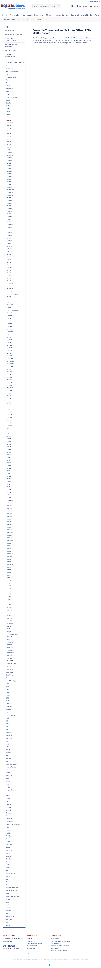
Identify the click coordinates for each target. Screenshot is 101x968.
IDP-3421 (9, 522)
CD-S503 (9, 249)
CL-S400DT (10, 270)
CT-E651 (9, 337)
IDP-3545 (9, 548)
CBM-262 (9, 176)
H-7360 (9, 497)
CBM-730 (9, 222)
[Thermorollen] (14, 15)
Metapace (9, 758)
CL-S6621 (9, 281)
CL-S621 (9, 275)
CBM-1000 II (10, 155)
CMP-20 (9, 307)
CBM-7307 (10, 224)
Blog (6, 27)
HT (7, 712)
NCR (7, 784)
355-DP (9, 147)
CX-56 (8, 428)
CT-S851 (9, 409)
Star (7, 882)
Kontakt (29, 939)
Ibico (7, 721)
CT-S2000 (9, 353)
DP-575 (9, 447)
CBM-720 (9, 216)
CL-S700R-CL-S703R (12, 294)
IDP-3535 (9, 535)
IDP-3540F (10, 540)
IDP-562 (9, 572)
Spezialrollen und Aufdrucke (11, 45)
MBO (7, 755)
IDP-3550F (10, 559)
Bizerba (8, 103)
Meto (7, 761)
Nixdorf (8, 793)
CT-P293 (9, 348)
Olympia (9, 810)
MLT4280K (10, 623)
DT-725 (9, 489)
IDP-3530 (9, 530)
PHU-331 (9, 639)
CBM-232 (9, 168)
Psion (8, 839)
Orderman (9, 821)
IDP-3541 (9, 543)
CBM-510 (9, 198)
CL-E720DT (10, 265)
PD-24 (8, 629)
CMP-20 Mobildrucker (13, 310)
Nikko (8, 787)
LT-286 (9, 599)
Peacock (8, 830)
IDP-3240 (9, 514)
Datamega (9, 672)
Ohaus (8, 798)
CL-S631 (9, 278)
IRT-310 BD (10, 578)
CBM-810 (9, 230)
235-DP (9, 134)
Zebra (8, 925)
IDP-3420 (9, 519)
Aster (7, 74)
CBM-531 (9, 206)
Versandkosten (47, 959)
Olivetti (8, 807)
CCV (7, 117)
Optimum (9, 819)
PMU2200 (9, 645)
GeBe (7, 701)
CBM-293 (9, 187)
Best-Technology (11, 97)
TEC (7, 885)
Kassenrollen (54, 943)
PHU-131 (9, 637)
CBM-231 (9, 166)
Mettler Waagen (11, 764)
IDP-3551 (9, 562)
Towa (7, 893)
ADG (7, 66)
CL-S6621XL (10, 283)
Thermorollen (9, 31)
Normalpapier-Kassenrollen (14, 35)
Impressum (30, 953)
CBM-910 (9, 233)
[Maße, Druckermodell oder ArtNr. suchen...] (46, 6)
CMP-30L (9, 326)
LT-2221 (9, 583)
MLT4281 (9, 626)
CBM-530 (9, 203)
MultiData (9, 776)
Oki (7, 801)
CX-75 (8, 433)
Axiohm (8, 83)
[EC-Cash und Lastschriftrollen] (57, 15)
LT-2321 (9, 591)
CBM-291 (9, 184)
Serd (7, 865)
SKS (7, 879)
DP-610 (9, 452)
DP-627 (9, 473)
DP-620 (9, 465)
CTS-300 (9, 415)
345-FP (9, 144)
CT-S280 (9, 372)
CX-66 (8, 431)
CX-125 (9, 423)
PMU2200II (10, 647)
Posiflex (8, 833)
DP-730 (9, 487)
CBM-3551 (10, 195)
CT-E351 (9, 334)
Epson (8, 692)
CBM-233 (9, 171)
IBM (7, 724)
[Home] (4, 15)
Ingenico (9, 735)
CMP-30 (9, 318)
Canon (8, 112)
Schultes (9, 859)
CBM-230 (9, 163)
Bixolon (8, 100)
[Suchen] (59, 6)
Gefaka (8, 704)
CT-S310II (9, 382)
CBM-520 (9, 200)
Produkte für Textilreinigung (10, 55)
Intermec (9, 738)
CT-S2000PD (10, 358)
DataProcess (10, 675)
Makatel (8, 753)
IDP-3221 (9, 511)
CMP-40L (9, 329)
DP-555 (9, 444)
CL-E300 (9, 251)
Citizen (8, 120)
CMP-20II (9, 313)
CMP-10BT (10, 305)
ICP (7, 730)
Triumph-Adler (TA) (12, 896)
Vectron (8, 905)
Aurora (8, 80)
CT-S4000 (9, 385)
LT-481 (9, 602)
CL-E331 (9, 259)
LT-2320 (9, 588)
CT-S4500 (9, 390)
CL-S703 (9, 297)
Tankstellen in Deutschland (59, 946)
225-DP (9, 131)
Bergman (9, 91)
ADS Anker (9, 68)
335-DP (9, 142)
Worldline (9, 919)
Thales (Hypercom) (12, 890)
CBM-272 (9, 182)
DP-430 (9, 441)
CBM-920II (10, 241)
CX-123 (9, 420)
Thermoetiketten (10, 50)
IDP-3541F (10, 546)
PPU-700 (9, 658)
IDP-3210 (9, 508)
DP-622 (9, 468)
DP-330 (9, 436)
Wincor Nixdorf (11, 916)
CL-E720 (9, 262)
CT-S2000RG (10, 366)
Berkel (8, 94)
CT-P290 (9, 340)
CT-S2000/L (10, 356)
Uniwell (8, 899)
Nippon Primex (11, 790)
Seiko (8, 862)
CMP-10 (9, 302)
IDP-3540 (9, 538)
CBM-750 (9, 227)
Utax (7, 902)
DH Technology (11, 681)
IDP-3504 (9, 527)
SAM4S (8, 847)
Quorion (8, 842)
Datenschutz (31, 948)
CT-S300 (9, 377)
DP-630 (9, 476)
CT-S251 (9, 369)
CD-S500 (9, 243)
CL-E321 (9, 257)
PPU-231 (9, 655)
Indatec (8, 732)
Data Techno (10, 669)
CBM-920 (9, 238)
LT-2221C (9, 586)
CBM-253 (9, 174)
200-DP (9, 125)
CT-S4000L (10, 388)
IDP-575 (9, 575)
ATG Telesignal (11, 77)
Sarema (8, 856)
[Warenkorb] (94, 6)
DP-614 (9, 460)
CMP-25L (9, 315)
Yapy (7, 922)
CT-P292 (9, 345)
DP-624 (9, 471)
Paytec (8, 827)
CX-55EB (9, 425)
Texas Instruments (12, 888)
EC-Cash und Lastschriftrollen (10, 39)
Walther (8, 911)
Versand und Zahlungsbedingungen (34, 942)
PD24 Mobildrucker (12, 634)
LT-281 (9, 596)
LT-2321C (9, 594)
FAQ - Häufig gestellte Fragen (60, 941)
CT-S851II (9, 412)
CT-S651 (9, 398)
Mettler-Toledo (11, 767)
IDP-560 (9, 570)
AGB (28, 950)
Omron (8, 813)
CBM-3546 (10, 192)
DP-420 (9, 439)
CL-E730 (9, 267)
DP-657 (9, 484)
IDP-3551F (10, 564)
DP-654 (9, 481)
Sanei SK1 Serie (11, 663)
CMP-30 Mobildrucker (13, 321)
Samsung (9, 850)
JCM (7, 747)
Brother (8, 109)
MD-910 (9, 605)
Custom (8, 666)
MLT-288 (9, 610)
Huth (7, 718)
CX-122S (9, 417)
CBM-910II (10, 235)
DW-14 (9, 492)
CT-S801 (9, 404)
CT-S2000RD (10, 364)
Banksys (8, 86)
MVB (7, 778)
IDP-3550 (9, 556)
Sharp (8, 870)
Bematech (9, 89)
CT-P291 (9, 342)
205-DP (9, 128)
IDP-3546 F (10, 554)
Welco (8, 913)
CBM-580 (9, 208)
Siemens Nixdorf (11, 873)
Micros (8, 770)
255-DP (9, 139)
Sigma (8, 876)
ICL (7, 727)
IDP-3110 (9, 503)
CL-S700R (9, 291)
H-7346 (9, 495)
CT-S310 (9, 380)
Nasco (8, 781)
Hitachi (8, 709)
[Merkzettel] (72, 6)
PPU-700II (10, 661)
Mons (8, 773)
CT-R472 (9, 350)
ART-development (12, 71)
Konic (8, 750)
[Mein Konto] (81, 6)
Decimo (8, 678)
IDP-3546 (9, 551)
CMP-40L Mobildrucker (13, 332)
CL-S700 (9, 286)
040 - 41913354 (9, 946)
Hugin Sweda (10, 715)
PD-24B (9, 631)
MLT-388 (9, 615)
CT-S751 (9, 401)
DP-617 (9, 463)
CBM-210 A (10, 158)
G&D (7, 698)
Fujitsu (8, 695)
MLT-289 (9, 613)
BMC (7, 106)
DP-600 (9, 449)
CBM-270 (9, 179)
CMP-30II (9, 324)
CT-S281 (9, 374)
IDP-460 (9, 567)
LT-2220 (9, 580)
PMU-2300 (10, 642)
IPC (7, 741)
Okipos (8, 804)
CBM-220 (9, 160)
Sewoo (8, 867)
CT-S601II (9, 396)
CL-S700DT (10, 289)
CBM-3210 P (10, 190)
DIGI (7, 684)
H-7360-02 (10, 500)
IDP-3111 (9, 506)
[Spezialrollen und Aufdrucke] (81, 15)
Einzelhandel (54, 939)
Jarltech (8, 744)
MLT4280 (9, 621)
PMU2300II (10, 650)
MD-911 (9, 607)
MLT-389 (9, 618)
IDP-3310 (9, 516)
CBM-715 (9, 214)
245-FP (9, 136)
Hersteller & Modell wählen (14, 62)
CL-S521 (9, 273)
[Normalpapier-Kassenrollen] (33, 15)
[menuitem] (46, 6)
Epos (7, 689)
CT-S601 (9, 393)
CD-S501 (9, 246)
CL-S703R (9, 299)
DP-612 (9, 457)
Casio (8, 114)
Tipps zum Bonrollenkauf (58, 950)
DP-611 (9, 455)
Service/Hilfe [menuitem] (93, 2)
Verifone (9, 908)
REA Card (9, 844)
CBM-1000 (10, 152)
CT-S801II (9, 406)
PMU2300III (10, 653)
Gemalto (9, 707)
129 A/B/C (10, 123)
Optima (8, 816)
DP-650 (9, 479)
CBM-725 (9, 219)
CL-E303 (9, 254)
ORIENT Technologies (13, 824)
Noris (8, 796)
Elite (7, 686)
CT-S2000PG (10, 361)
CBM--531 (10, 150)
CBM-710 (9, 211)
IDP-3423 (9, 524)
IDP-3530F (10, 532)
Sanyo (8, 853)
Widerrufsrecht (32, 946)
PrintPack (9, 836)
